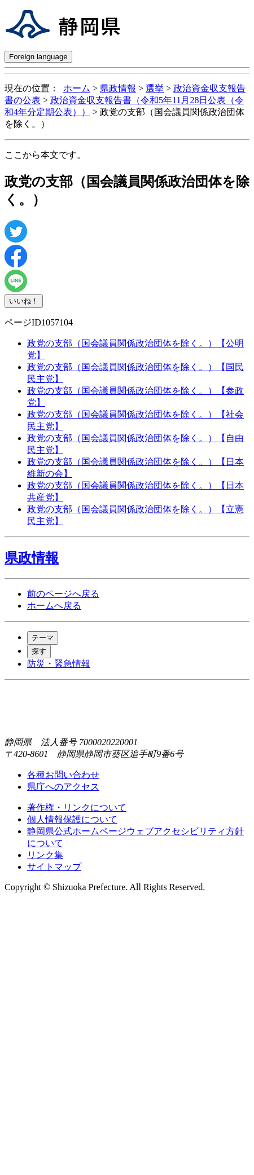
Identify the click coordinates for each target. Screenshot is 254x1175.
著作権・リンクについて (76, 807)
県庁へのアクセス (63, 786)
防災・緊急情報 (58, 663)
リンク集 (45, 855)
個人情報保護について (72, 819)
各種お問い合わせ (63, 775)
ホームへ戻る (54, 605)
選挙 (155, 88)
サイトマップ (54, 867)
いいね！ (23, 301)
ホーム (76, 88)
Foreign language (38, 56)
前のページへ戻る (63, 593)
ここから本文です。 (45, 155)
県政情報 (118, 88)
